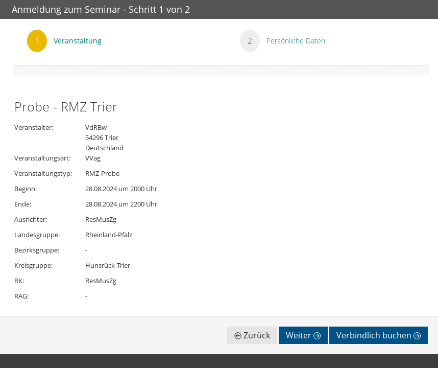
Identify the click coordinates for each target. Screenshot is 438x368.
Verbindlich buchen (378, 335)
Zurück (252, 335)
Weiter (303, 335)
